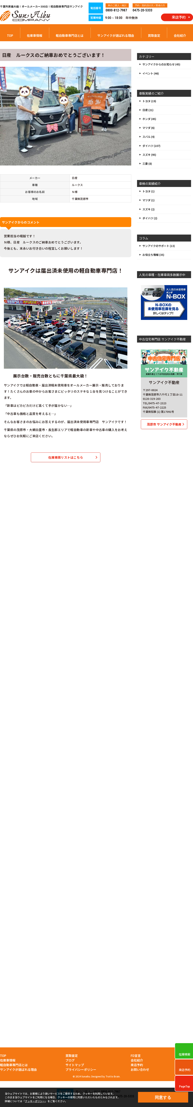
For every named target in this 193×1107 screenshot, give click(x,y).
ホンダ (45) (149, 119)
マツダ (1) (148, 200)
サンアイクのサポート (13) (158, 246)
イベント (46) (150, 73)
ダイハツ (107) (151, 146)
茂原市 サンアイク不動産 (164, 424)
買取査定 (154, 35)
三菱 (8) (147, 163)
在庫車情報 (34, 35)
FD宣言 (136, 1055)
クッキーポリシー (35, 1101)
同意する (163, 1097)
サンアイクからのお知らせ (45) (161, 64)
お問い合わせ (140, 1069)
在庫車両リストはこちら (65, 457)
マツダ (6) (148, 128)
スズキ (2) (148, 209)
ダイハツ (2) (149, 218)
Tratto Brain (113, 1076)
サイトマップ (74, 1064)
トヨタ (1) (148, 191)
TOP (10, 35)
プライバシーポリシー (80, 1069)
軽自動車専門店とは (70, 35)
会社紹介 (180, 35)
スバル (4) (148, 137)
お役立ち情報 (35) (153, 255)
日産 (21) (147, 110)
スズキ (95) (149, 155)
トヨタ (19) (149, 101)
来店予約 (137, 1064)
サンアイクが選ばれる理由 (115, 35)
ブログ (70, 1060)
